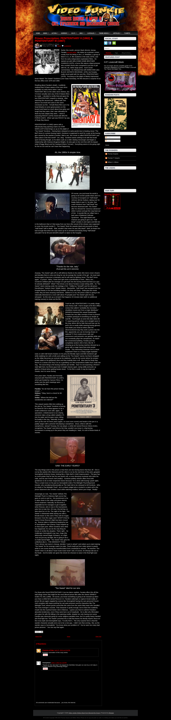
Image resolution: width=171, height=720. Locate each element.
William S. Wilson (53, 44)
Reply (45, 655)
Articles (118, 32)
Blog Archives (126, 53)
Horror (65, 32)
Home (38, 33)
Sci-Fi (74, 32)
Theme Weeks (105, 32)
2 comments (67, 46)
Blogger (111, 713)
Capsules (92, 32)
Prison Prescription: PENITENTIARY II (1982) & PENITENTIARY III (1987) (64, 39)
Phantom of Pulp (48, 650)
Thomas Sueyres (113, 154)
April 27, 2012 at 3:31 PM (62, 650)
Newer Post (38, 636)
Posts (108, 137)
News (46, 32)
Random (108, 53)
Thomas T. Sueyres (114, 158)
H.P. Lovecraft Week (114, 62)
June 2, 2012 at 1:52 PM (59, 662)
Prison (59, 46)
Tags (116, 53)
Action (55, 32)
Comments (109, 141)
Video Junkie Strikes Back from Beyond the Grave (84, 713)
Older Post (98, 636)
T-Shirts (127, 33)
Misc (83, 32)
